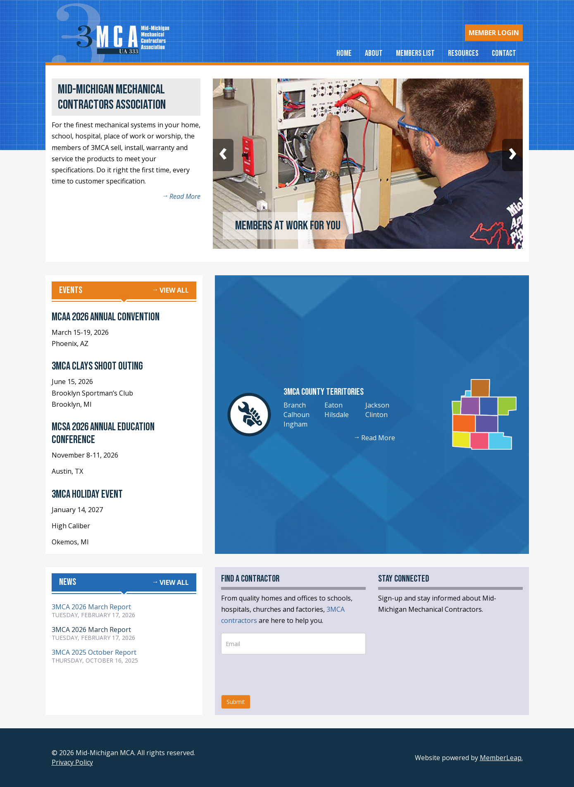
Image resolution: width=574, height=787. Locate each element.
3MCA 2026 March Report (91, 606)
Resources (463, 53)
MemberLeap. (501, 757)
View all (174, 290)
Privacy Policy (72, 762)
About (374, 53)
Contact (504, 53)
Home (344, 53)
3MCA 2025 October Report (94, 652)
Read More (184, 196)
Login (494, 32)
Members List (415, 53)
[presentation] (284, 674)
